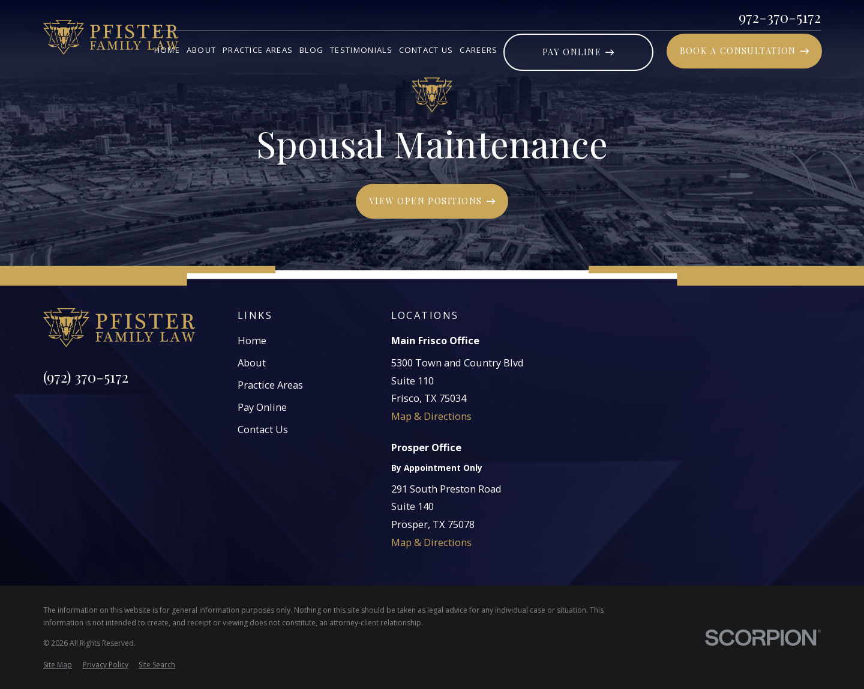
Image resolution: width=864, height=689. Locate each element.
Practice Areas (270, 385)
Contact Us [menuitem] (426, 49)
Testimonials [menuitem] (361, 49)
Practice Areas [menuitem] (258, 49)
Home (252, 340)
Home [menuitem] (167, 49)
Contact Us (263, 429)
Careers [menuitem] (478, 49)
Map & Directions (431, 416)
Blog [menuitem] (311, 49)
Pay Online (262, 407)
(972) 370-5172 (85, 376)
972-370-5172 (780, 17)
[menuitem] (57, 665)
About (252, 362)
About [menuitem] (202, 49)
